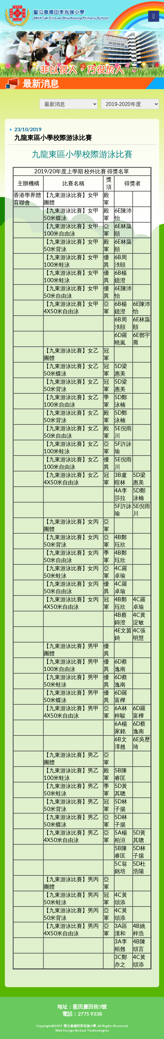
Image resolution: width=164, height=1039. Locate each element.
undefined (130, 104)
